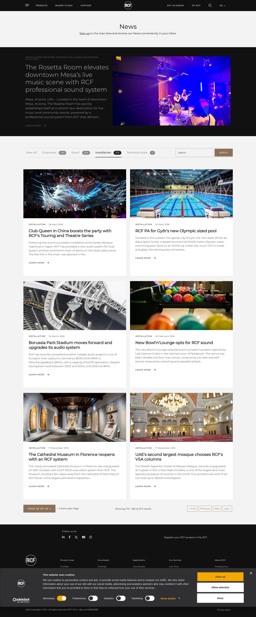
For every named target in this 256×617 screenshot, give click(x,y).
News (217, 578)
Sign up (84, 33)
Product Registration (179, 569)
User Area (174, 565)
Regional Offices (223, 569)
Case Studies (139, 565)
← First (192, 507)
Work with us (221, 574)
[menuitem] (64, 5)
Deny (220, 608)
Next (217, 507)
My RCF (196, 5)
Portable (64, 565)
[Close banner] (251, 583)
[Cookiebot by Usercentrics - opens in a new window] (21, 610)
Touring (64, 569)
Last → (227, 507)
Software (102, 569)
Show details (168, 608)
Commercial (66, 578)
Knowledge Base (177, 574)
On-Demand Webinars (180, 578)
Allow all (220, 586)
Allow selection (220, 597)
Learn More (33, 126)
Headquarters (221, 565)
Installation (65, 574)
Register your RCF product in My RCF (185, 536)
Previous (205, 507)
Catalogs (102, 565)
